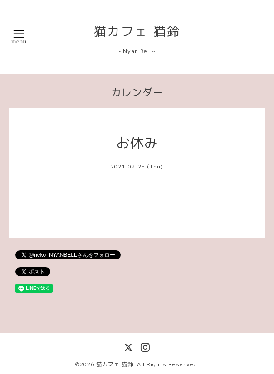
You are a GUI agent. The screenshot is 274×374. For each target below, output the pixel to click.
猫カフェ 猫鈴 (137, 31)
